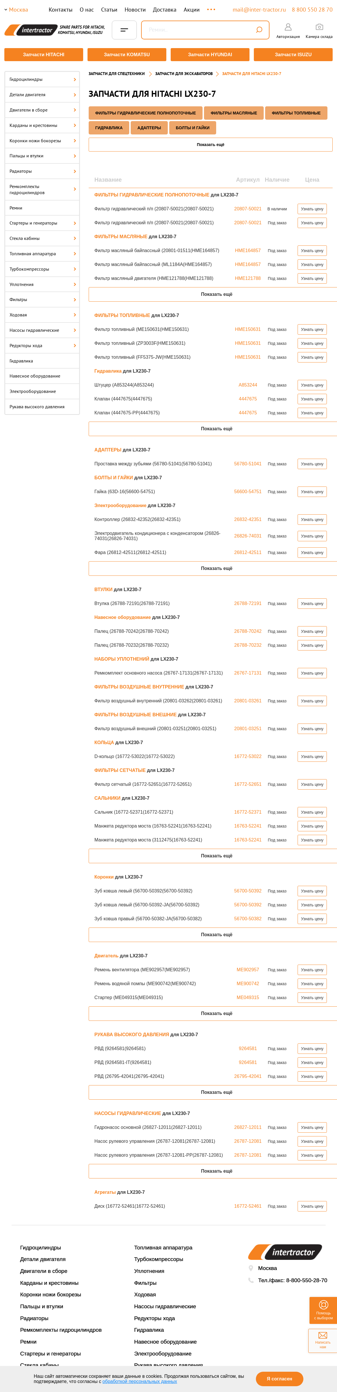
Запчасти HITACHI (43, 54)
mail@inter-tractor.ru (259, 9)
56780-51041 (247, 462)
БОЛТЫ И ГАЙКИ (193, 126)
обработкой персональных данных (140, 1381)
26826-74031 (247, 534)
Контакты (60, 9)
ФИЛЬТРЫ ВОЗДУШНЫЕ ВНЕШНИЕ (136, 713)
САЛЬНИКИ (108, 796)
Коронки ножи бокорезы (43, 139)
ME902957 (248, 968)
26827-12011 (247, 1125)
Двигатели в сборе (43, 109)
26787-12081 (247, 1139)
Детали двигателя (43, 93)
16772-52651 (247, 782)
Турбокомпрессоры (43, 267)
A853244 (247, 383)
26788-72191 (247, 602)
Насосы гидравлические (43, 329)
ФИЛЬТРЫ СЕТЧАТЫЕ (120, 768)
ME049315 (248, 996)
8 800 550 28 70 (312, 9)
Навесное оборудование (35, 375)
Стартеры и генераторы (43, 222)
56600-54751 (247, 490)
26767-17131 (247, 671)
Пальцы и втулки (43, 154)
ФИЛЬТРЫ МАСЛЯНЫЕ (234, 111)
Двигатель (107, 954)
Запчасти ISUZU (293, 54)
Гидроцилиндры (43, 78)
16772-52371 (247, 810)
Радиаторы (43, 170)
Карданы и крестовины (43, 124)
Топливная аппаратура (43, 252)
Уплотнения (43, 283)
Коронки (104, 875)
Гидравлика (21, 359)
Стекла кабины (43, 237)
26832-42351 (247, 517)
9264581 (248, 1047)
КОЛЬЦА (104, 741)
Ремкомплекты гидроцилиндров (43, 188)
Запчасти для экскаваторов (184, 72)
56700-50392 (247, 889)
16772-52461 (247, 1204)
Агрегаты (105, 1190)
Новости (135, 9)
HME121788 (248, 276)
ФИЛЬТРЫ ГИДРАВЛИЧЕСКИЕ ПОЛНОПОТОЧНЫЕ (145, 111)
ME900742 (248, 982)
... (211, 6)
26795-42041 (247, 1074)
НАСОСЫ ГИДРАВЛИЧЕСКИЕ (128, 1111)
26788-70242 (247, 629)
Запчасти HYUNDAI (210, 54)
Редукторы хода (43, 344)
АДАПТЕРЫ (149, 126)
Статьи (109, 9)
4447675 (248, 397)
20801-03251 (247, 727)
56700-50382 (247, 917)
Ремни (16, 206)
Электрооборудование (33, 390)
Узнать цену (312, 207)
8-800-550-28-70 (306, 1279)
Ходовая (43, 313)
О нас (87, 9)
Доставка (164, 9)
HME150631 (248, 327)
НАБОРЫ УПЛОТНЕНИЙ (122, 657)
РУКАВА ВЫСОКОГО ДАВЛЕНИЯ (132, 1033)
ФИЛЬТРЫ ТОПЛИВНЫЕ (296, 111)
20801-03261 (247, 699)
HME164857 (248, 249)
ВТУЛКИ (104, 588)
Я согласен (279, 1378)
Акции (192, 9)
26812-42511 (247, 551)
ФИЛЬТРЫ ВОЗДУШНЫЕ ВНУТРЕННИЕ (139, 685)
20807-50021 (247, 207)
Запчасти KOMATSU (127, 54)
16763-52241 (247, 824)
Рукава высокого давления (37, 405)
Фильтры (43, 298)
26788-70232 (247, 643)
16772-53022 (247, 755)
